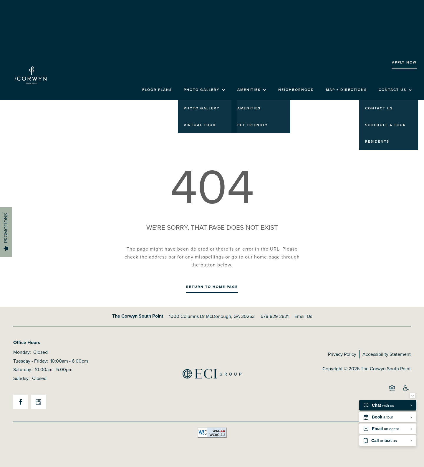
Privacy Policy (342, 354)
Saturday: (22, 369)
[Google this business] (38, 402)
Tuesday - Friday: (30, 361)
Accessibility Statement (386, 354)
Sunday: (21, 378)
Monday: (22, 352)
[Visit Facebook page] (20, 402)
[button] (404, 63)
